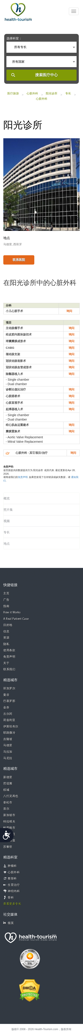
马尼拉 (7, 758)
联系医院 (19, 259)
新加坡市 (9, 815)
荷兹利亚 (9, 720)
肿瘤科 (12, 866)
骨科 (11, 897)
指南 (6, 606)
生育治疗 (14, 885)
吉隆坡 (7, 739)
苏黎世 (7, 847)
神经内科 (14, 891)
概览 (7, 498)
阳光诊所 (51, 93)
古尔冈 (7, 714)
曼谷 (6, 695)
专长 (68, 93)
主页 (6, 593)
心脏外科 (32, 93)
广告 (6, 599)
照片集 (8, 509)
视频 (7, 521)
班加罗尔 (9, 688)
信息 (6, 631)
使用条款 (9, 650)
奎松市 (7, 802)
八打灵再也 (10, 796)
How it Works (12, 612)
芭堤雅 (7, 783)
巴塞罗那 (9, 701)
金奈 (6, 707)
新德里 (7, 777)
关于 (6, 663)
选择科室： (14, 38)
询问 (69, 311)
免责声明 (23, 477)
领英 (8, 923)
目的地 (7, 625)
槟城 (6, 790)
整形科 (12, 878)
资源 (6, 637)
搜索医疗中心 (46, 75)
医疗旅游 (13, 93)
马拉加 (7, 751)
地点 (7, 543)
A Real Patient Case (16, 619)
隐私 (6, 644)
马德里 (7, 745)
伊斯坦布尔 (10, 726)
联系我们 (9, 669)
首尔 (6, 808)
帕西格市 (9, 827)
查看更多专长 (12, 903)
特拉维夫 (9, 821)
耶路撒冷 (9, 732)
